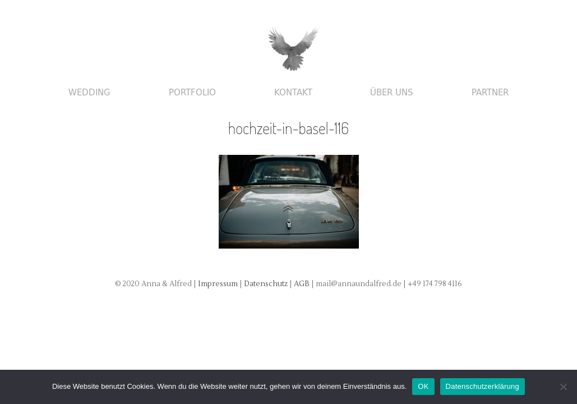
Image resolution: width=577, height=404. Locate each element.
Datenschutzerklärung (482, 386)
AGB (302, 283)
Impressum (218, 283)
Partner (490, 93)
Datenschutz (266, 283)
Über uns (391, 93)
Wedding (89, 93)
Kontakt (293, 93)
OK (423, 386)
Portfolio (192, 93)
